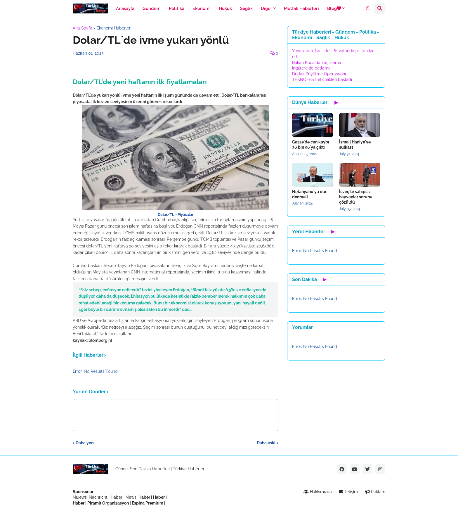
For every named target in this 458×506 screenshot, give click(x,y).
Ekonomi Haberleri (113, 28)
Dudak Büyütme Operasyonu (319, 74)
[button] (367, 8)
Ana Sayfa (82, 28)
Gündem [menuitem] (152, 8)
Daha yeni (85, 443)
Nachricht (99, 497)
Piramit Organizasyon (108, 503)
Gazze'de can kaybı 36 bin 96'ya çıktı (310, 145)
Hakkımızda (317, 491)
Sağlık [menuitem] (246, 8)
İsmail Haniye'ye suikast (355, 145)
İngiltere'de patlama (311, 68)
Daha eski (266, 443)
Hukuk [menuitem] (225, 8)
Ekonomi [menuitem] (201, 8)
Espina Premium (147, 503)
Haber (117, 497)
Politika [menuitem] (176, 8)
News (131, 497)
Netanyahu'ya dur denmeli (309, 194)
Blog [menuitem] (334, 8)
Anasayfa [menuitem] (125, 8)
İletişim (348, 491)
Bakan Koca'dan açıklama (316, 62)
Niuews (80, 497)
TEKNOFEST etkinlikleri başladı (322, 79)
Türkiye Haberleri (189, 469)
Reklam (375, 491)
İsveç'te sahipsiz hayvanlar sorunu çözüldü (355, 197)
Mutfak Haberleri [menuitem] (301, 8)
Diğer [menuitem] (266, 8)
